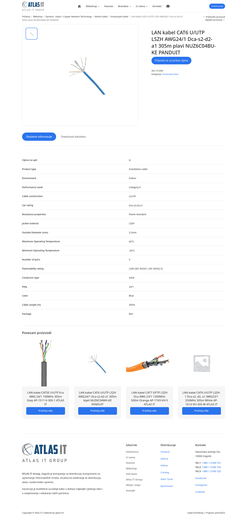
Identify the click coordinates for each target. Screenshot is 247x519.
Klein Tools (167, 478)
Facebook (200, 477)
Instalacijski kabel (119, 16)
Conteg (165, 471)
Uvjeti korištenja (195, 512)
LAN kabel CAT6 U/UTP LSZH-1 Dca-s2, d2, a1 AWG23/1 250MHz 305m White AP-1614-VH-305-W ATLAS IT (201, 398)
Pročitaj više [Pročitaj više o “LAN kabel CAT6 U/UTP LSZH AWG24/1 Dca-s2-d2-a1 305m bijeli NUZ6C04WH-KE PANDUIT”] (97, 410)
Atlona (164, 458)
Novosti (108, 6)
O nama (140, 6)
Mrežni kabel (101, 16)
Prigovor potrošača (215, 512)
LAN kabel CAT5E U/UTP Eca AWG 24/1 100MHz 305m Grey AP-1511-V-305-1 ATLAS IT (45, 398)
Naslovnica (132, 451)
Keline (164, 465)
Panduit (165, 451)
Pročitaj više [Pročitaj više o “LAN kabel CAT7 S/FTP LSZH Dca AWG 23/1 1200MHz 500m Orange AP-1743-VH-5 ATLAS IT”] (149, 410)
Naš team (131, 473)
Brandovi (123, 6)
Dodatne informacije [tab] (39, 136)
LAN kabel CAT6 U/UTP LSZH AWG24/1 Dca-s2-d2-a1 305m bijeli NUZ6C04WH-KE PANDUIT (97, 398)
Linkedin (200, 491)
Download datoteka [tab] (73, 136)
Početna (26, 16)
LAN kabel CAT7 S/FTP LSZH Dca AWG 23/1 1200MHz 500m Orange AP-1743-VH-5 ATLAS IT (149, 398)
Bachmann (167, 485)
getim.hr (59, 512)
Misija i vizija (133, 484)
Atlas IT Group (134, 479)
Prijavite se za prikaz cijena (171, 60)
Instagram (201, 484)
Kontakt (157, 6)
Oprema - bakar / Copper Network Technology (68, 16)
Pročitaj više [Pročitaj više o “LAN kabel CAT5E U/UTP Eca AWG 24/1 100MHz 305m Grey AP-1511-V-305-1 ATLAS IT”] (45, 410)
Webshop (91, 6)
